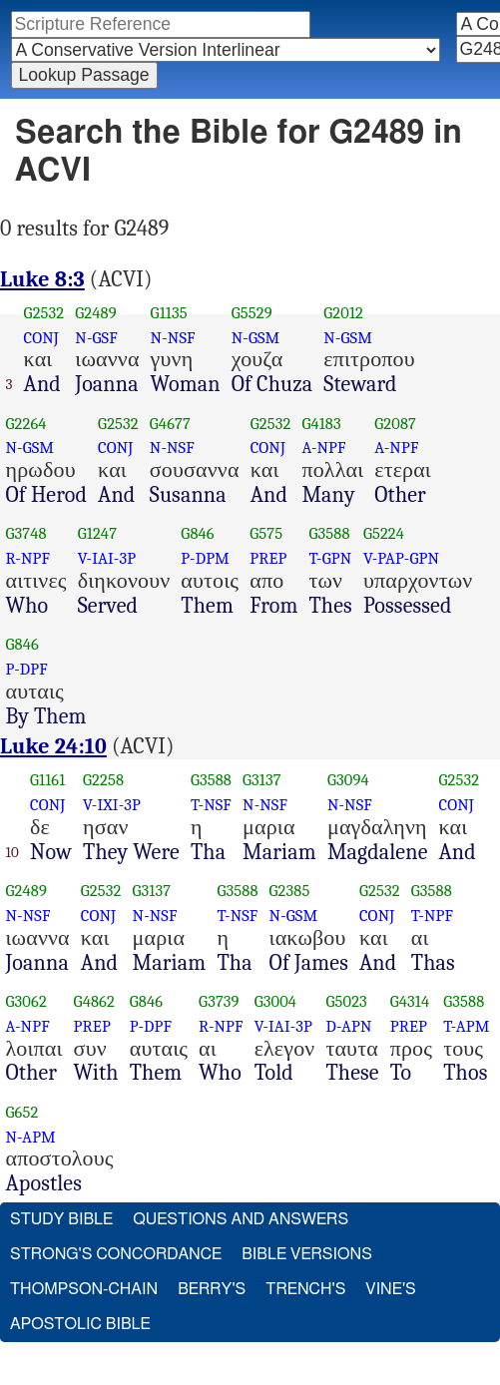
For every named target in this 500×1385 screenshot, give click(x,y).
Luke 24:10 (53, 746)
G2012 (343, 312)
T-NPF (432, 915)
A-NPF (323, 447)
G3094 (348, 779)
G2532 (44, 312)
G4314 (410, 1001)
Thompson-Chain (84, 1289)
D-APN (348, 1026)
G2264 (26, 423)
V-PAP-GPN (401, 558)
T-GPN (329, 558)
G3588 (328, 533)
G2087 (395, 423)
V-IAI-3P (107, 558)
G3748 (26, 533)
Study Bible (61, 1219)
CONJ (41, 337)
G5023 (345, 1001)
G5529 (252, 312)
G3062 (26, 1001)
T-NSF (211, 804)
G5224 (383, 533)
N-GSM (256, 337)
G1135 (169, 312)
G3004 (275, 1001)
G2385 (289, 890)
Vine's (390, 1289)
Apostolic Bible (80, 1324)
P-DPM (205, 558)
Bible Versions (307, 1254)
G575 (266, 533)
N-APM (31, 1137)
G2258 (103, 779)
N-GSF (96, 337)
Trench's (305, 1289)
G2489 (96, 312)
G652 (22, 1112)
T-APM (466, 1026)
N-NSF (173, 337)
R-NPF (28, 558)
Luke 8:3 (42, 279)
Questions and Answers (240, 1219)
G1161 (47, 779)
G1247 (97, 533)
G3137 (262, 779)
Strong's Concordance (116, 1254)
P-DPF (27, 669)
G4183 (320, 423)
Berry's (212, 1289)
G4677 (170, 423)
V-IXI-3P (112, 804)
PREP (268, 558)
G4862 (94, 1001)
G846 (197, 533)
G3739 (219, 1001)
